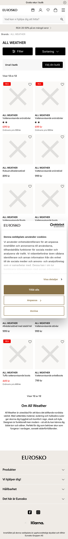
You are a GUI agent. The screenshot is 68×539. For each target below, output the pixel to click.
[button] (50, 51)
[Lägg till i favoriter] (30, 84)
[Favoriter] (48, 10)
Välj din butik (52, 64)
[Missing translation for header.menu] (63, 10)
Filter (17, 51)
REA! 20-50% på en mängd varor (34, 28)
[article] (18, 102)
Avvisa (34, 310)
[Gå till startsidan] (10, 10)
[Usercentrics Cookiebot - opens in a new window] (50, 225)
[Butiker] (33, 10)
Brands (5, 34)
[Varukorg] (55, 10)
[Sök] (61, 19)
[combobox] (31, 19)
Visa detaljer (50, 279)
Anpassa (34, 300)
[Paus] (64, 2)
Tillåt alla (34, 289)
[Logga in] (40, 10)
